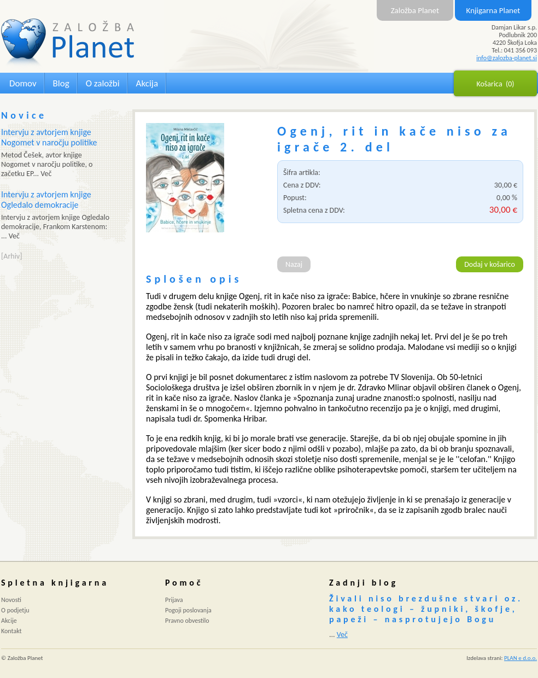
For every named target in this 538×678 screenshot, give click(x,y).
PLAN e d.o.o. (520, 658)
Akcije (9, 620)
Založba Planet (415, 10)
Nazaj (293, 264)
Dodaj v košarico (489, 264)
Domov (23, 83)
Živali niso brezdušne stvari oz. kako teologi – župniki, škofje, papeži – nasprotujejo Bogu (426, 608)
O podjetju (15, 610)
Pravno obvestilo (187, 620)
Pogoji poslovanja (188, 610)
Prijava (174, 600)
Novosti (11, 600)
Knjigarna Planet (493, 10)
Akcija (147, 83)
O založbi (103, 83)
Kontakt (11, 631)
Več (342, 634)
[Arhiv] (11, 256)
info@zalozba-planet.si (506, 58)
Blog (61, 83)
